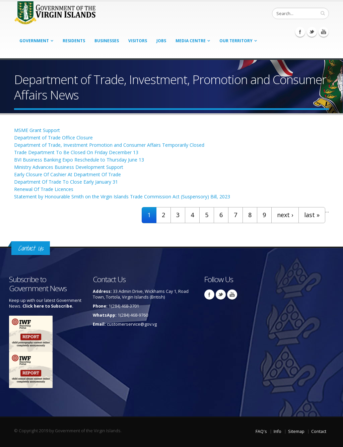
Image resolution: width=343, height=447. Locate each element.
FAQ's (261, 431)
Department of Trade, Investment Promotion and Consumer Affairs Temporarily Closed (109, 145)
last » (312, 215)
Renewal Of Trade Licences (43, 189)
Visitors (137, 41)
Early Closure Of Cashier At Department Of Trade (67, 174)
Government (34, 41)
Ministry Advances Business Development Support (68, 167)
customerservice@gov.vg (132, 324)
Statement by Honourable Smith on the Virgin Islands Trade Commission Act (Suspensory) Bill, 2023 (122, 196)
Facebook (300, 32)
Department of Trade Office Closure (53, 137)
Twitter (312, 32)
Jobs (161, 41)
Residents (74, 41)
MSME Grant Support (37, 130)
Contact (318, 431)
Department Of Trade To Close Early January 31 (66, 182)
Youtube (324, 32)
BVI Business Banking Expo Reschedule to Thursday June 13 (79, 159)
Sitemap (296, 431)
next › (285, 215)
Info (277, 431)
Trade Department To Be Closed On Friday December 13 (76, 152)
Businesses (106, 41)
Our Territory (236, 41)
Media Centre (191, 41)
